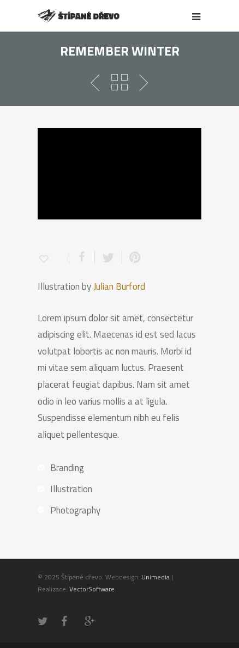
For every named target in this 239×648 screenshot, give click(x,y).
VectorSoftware (92, 594)
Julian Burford (119, 292)
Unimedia (155, 582)
